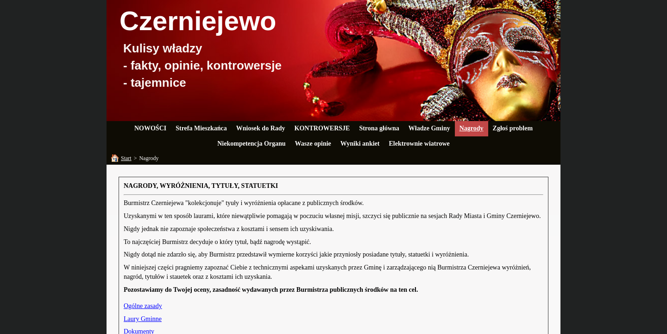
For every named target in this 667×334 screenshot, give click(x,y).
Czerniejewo (198, 21)
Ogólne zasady (143, 305)
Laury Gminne (143, 318)
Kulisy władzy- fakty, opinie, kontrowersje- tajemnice (202, 65)
